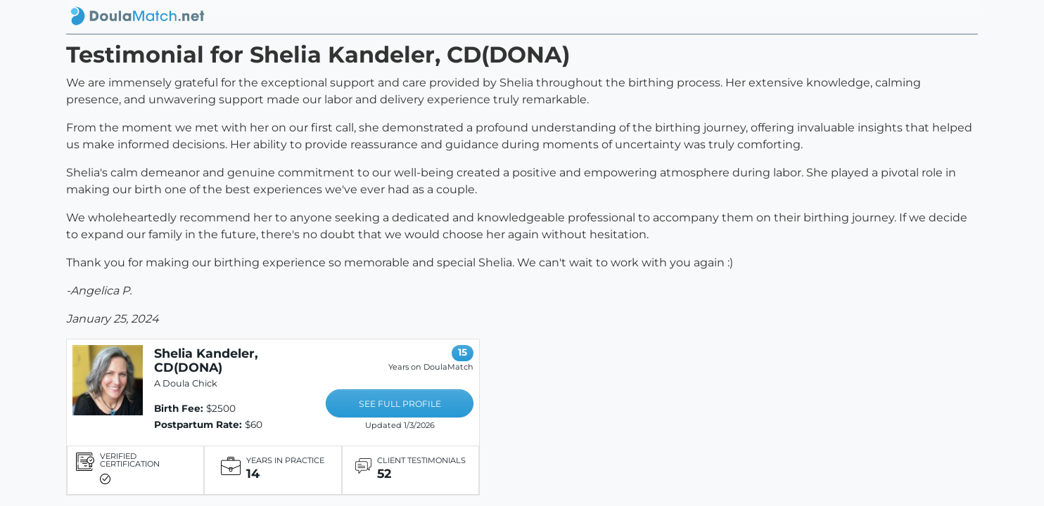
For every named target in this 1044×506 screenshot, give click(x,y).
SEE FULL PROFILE (400, 403)
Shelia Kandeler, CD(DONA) (206, 360)
